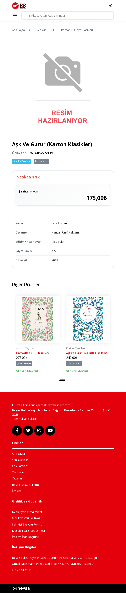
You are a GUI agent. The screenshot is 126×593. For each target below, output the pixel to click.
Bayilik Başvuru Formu (26, 485)
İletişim (16, 491)
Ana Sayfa (18, 30)
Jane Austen (41, 161)
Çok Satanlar (20, 466)
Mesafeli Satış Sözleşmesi (28, 531)
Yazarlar (17, 479)
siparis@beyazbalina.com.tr (52, 405)
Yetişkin (41, 30)
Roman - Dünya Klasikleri (77, 30)
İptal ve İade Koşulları (25, 537)
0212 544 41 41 (22, 570)
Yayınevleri (18, 472)
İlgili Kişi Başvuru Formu (27, 525)
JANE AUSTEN (24, 363)
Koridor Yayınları (22, 161)
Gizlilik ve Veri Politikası (26, 518)
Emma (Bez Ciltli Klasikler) (32, 353)
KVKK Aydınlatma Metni (27, 512)
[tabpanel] (38, 335)
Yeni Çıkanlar (20, 460)
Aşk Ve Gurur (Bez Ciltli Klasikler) (86, 353)
